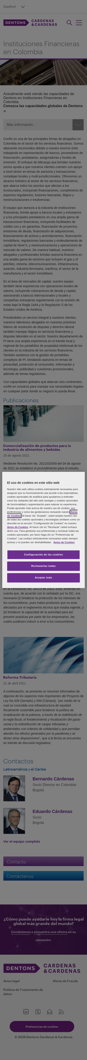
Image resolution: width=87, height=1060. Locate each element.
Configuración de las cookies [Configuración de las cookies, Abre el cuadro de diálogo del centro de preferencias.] (43, 554)
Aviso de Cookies (17, 527)
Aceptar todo (43, 577)
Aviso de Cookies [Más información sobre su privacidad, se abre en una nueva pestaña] (63, 542)
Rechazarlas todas (43, 566)
